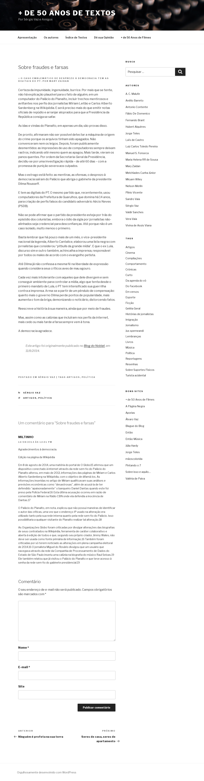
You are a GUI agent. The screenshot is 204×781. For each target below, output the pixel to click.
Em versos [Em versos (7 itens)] (132, 291)
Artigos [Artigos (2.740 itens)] (130, 247)
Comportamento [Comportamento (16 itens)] (135, 263)
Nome (23, 647)
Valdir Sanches (134, 212)
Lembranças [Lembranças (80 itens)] (133, 336)
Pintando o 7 (133, 465)
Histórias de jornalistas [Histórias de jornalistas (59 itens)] (139, 314)
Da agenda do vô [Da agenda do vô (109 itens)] (135, 280)
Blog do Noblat (94, 346)
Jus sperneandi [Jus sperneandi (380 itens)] (134, 330)
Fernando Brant (135, 120)
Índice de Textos (76, 37)
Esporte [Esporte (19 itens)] (130, 297)
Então (129, 432)
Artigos (73, 377)
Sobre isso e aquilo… (138, 471)
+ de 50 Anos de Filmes (136, 37)
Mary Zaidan (132, 166)
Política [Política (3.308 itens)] (130, 353)
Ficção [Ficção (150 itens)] (129, 302)
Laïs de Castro (134, 139)
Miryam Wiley (133, 179)
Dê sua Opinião (104, 37)
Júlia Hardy (131, 445)
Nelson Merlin (134, 186)
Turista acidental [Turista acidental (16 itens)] (135, 375)
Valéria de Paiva (135, 478)
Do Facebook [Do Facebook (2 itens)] (133, 286)
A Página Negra (135, 406)
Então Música (133, 438)
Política (89, 377)
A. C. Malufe (132, 93)
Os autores (51, 37)
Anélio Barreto (134, 100)
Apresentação (27, 37)
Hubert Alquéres (135, 126)
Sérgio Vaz (47, 377)
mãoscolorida (133, 458)
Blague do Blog (134, 425)
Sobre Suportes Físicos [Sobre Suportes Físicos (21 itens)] (139, 369)
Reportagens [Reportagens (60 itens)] (133, 358)
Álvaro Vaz (131, 419)
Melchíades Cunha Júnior (140, 172)
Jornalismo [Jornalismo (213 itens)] (132, 325)
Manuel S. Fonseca (137, 153)
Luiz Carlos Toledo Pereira (141, 146)
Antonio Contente (136, 107)
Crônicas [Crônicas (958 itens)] (130, 269)
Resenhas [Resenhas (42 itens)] (131, 364)
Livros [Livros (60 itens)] (129, 341)
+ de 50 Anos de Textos (67, 13)
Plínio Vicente (134, 192)
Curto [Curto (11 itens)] (129, 275)
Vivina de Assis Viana (138, 225)
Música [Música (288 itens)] (129, 347)
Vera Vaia (131, 218)
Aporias (130, 412)
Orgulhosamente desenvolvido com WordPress (46, 772)
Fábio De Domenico (137, 113)
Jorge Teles (132, 133)
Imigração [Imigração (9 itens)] (131, 319)
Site (21, 686)
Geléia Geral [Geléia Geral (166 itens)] (132, 308)
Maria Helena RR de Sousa (141, 159)
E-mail (24, 667)
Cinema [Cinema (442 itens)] (130, 252)
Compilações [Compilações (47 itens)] (133, 258)
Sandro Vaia (132, 199)
